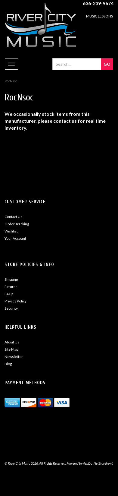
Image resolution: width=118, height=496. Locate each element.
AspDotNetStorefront (98, 463)
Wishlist (11, 231)
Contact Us (13, 216)
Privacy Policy (15, 301)
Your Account (15, 238)
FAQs (9, 294)
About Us (12, 342)
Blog (8, 364)
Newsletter (14, 356)
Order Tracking (17, 224)
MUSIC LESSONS (99, 16)
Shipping (11, 279)
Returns (11, 286)
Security (11, 308)
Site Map (11, 349)
